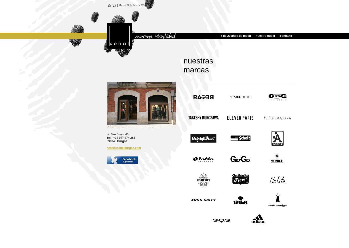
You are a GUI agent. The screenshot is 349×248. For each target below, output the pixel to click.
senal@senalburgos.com (124, 148)
